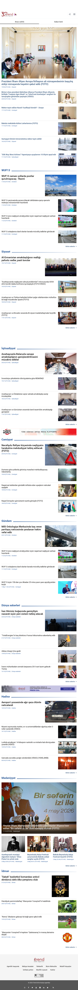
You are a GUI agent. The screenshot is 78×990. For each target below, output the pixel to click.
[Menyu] (74, 14)
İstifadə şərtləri (28, 970)
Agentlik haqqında (13, 966)
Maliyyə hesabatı (28, 966)
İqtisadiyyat (8, 348)
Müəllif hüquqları (65, 966)
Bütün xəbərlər (70, 246)
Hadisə (6, 696)
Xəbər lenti (58, 22)
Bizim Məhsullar (51, 966)
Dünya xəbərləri (11, 605)
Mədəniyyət (8, 777)
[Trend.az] (9, 14)
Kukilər (52, 970)
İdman (5, 871)
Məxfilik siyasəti (41, 970)
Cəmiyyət (7, 439)
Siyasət (6, 251)
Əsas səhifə (19, 22)
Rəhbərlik (40, 966)
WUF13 (6, 170)
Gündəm (7, 520)
